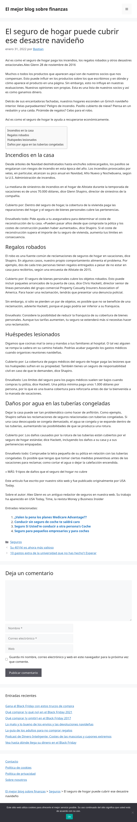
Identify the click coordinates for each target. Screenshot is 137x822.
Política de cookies (18, 767)
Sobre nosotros (16, 780)
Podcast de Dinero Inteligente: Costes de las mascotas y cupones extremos (58, 736)
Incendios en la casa (20, 130)
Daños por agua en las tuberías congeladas (35, 144)
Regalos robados (18, 135)
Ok (69, 816)
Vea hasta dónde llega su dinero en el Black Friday (40, 742)
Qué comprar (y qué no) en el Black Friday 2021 (38, 712)
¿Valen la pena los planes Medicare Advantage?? (50, 517)
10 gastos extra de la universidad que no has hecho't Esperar (53, 553)
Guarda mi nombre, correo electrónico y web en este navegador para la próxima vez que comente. (69, 659)
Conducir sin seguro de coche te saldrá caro (47, 522)
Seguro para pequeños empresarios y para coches (51, 531)
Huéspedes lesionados (22, 140)
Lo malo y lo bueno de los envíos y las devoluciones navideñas (49, 724)
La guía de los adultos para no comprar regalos (38, 730)
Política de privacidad (20, 774)
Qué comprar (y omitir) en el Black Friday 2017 (38, 718)
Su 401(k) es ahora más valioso (32, 547)
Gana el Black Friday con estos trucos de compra (39, 706)
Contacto (11, 761)
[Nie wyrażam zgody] (132, 812)
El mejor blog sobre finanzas (36, 9)
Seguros (16, 542)
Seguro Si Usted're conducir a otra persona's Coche (52, 526)
